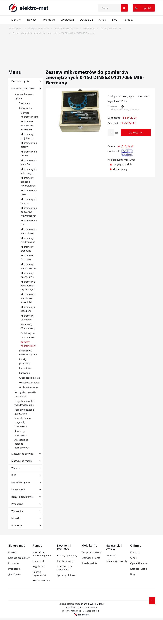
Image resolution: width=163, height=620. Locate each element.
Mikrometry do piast (29, 192)
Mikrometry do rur (29, 222)
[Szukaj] (124, 8)
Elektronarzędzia (20, 81)
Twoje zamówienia (91, 552)
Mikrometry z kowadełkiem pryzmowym (28, 285)
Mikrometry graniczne (27, 248)
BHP (13, 475)
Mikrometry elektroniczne (28, 239)
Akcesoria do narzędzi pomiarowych (21, 443)
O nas (133, 557)
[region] (81, 50)
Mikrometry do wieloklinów (29, 231)
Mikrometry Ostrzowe (27, 257)
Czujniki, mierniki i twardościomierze (24, 402)
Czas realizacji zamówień (64, 568)
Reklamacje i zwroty (116, 560)
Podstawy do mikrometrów (28, 335)
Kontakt (134, 552)
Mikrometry (25, 107)
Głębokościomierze (29, 377)
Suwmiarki (25, 103)
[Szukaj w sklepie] (113, 8)
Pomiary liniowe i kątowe (23, 96)
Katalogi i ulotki (138, 568)
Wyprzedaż (17, 511)
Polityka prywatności (39, 573)
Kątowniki (24, 372)
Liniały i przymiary (24, 361)
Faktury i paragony (67, 555)
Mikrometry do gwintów (29, 162)
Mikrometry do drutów (29, 153)
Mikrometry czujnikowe (27, 136)
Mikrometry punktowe (27, 317)
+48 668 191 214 (91, 611)
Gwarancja (111, 555)
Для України (14, 574)
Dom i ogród (18, 489)
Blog (132, 574)
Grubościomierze (28, 387)
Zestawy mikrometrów (28, 343)
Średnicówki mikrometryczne (28, 352)
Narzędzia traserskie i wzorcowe (25, 394)
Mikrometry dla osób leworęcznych (28, 181)
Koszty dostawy (65, 560)
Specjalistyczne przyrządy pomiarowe (22, 422)
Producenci (17, 503)
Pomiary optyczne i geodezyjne (24, 411)
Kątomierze (25, 368)
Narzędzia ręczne (20, 482)
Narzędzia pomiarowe (23, 88)
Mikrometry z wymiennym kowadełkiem (28, 298)
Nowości (16, 518)
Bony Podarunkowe (22, 496)
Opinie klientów (138, 563)
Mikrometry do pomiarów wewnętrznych (29, 211)
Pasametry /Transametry (28, 326)
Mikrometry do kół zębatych (29, 170)
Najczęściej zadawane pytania (42, 554)
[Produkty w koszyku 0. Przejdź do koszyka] (144, 8)
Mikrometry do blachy (29, 144)
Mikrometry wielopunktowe (29, 266)
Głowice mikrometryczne (29, 114)
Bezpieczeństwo (41, 580)
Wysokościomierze (29, 382)
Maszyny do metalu (21, 460)
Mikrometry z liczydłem (28, 308)
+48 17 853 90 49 (73, 611)
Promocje (16, 525)
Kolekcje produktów (19, 557)
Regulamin (38, 566)
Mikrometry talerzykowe (27, 274)
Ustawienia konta (91, 557)
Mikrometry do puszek (29, 201)
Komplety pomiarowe (20, 432)
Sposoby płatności (67, 574)
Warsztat (16, 468)
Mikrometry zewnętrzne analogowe (27, 125)
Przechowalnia (89, 563)
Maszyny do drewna (22, 453)
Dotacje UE (38, 560)
